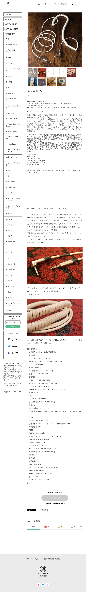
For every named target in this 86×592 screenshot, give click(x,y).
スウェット (11, 241)
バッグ (10, 275)
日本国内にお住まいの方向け (55, 503)
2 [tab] (42, 72)
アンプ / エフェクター (13, 70)
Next (80, 39)
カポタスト (11, 187)
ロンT (10, 236)
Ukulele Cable (12, 131)
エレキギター (12, 44)
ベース (10, 57)
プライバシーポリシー (33, 559)
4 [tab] (61, 72)
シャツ (10, 253)
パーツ (10, 193)
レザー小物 (11, 269)
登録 (13, 326)
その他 (10, 76)
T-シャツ (11, 230)
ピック (10, 170)
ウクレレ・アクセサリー (13, 207)
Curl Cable (11, 113)
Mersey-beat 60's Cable (13, 125)
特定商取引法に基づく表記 (51, 559)
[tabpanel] (55, 39)
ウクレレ (11, 63)
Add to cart (55, 498)
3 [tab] (51, 72)
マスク (10, 281)
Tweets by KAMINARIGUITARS (12, 392)
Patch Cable (12, 144)
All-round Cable (13, 118)
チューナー (11, 182)
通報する (45, 510)
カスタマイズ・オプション (13, 304)
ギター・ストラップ (13, 164)
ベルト (10, 225)
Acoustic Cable (13, 93)
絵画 (9, 292)
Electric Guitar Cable (13, 99)
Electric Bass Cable (13, 107)
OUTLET (9, 311)
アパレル (9, 219)
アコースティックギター (13, 51)
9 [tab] (61, 81)
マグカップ (11, 286)
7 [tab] (42, 81)
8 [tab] (51, 81)
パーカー (11, 247)
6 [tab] (32, 81)
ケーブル (9, 82)
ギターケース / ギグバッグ (13, 199)
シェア (38, 510)
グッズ (8, 258)
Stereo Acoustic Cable (13, 138)
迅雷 (9, 88)
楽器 (7, 39)
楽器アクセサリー (12, 157)
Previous (29, 39)
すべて (34, 527)
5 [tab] (71, 72)
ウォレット (11, 264)
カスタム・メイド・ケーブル (13, 150)
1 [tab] (32, 72)
